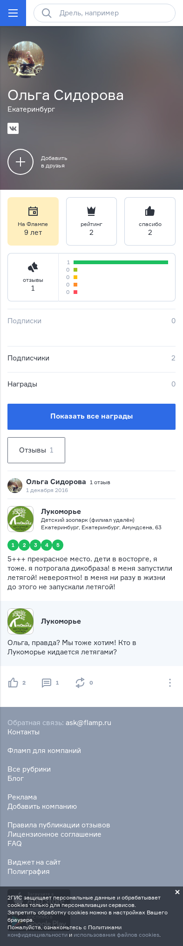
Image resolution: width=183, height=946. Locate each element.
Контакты (23, 731)
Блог (15, 778)
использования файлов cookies (116, 934)
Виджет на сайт (34, 862)
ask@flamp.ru (88, 722)
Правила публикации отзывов (58, 824)
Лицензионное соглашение (54, 834)
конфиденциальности (37, 934)
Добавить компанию (42, 806)
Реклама (22, 797)
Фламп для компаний (44, 750)
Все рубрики (29, 769)
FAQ (14, 843)
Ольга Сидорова (56, 481)
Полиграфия (28, 871)
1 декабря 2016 (47, 489)
